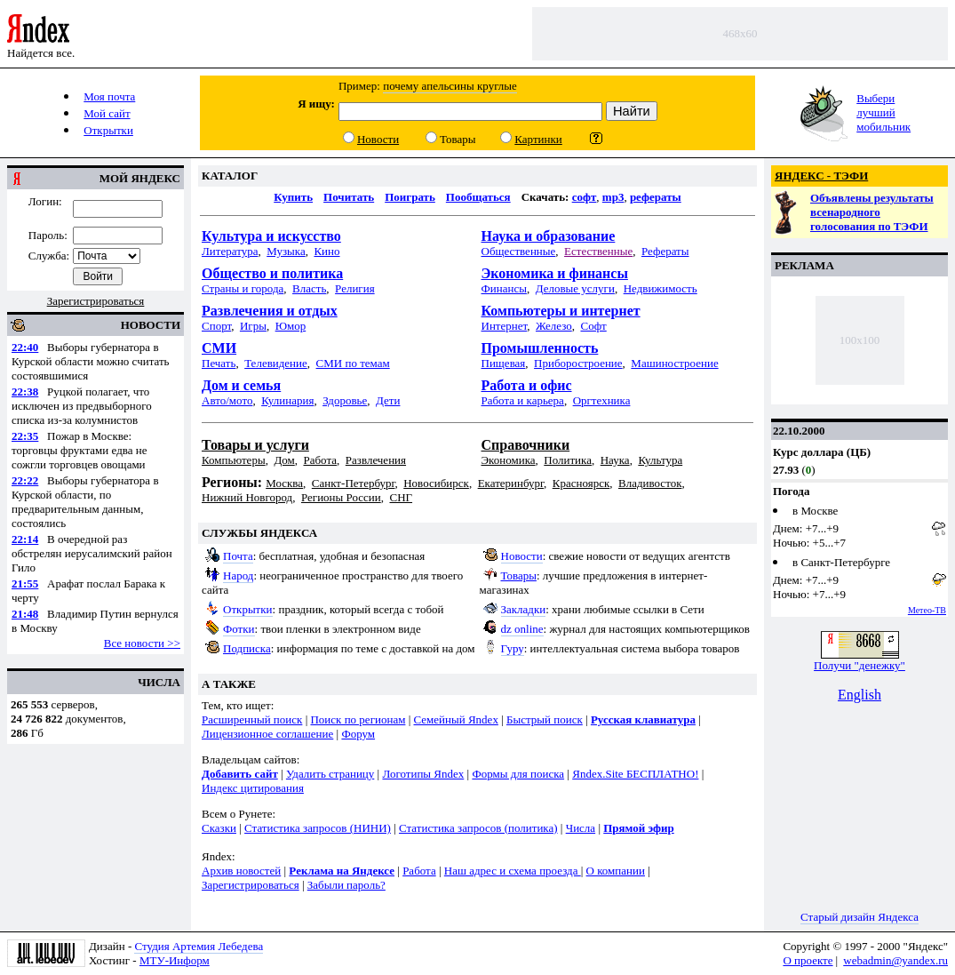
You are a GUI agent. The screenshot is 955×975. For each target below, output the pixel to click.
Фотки (239, 628)
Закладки (523, 609)
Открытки (248, 609)
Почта (238, 556)
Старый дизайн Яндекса (859, 916)
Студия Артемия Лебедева (198, 946)
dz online (522, 628)
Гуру (512, 648)
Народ (238, 575)
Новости (522, 556)
